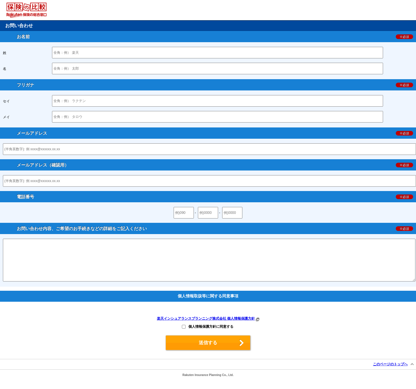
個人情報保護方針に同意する (210, 335)
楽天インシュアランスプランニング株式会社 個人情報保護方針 (206, 327)
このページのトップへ (390, 373)
